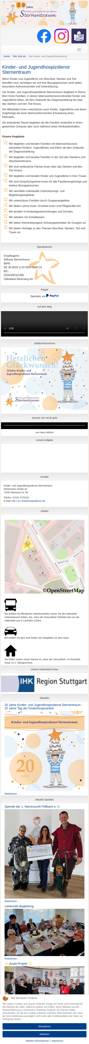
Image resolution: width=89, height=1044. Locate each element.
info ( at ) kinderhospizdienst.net (28, 501)
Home (7, 56)
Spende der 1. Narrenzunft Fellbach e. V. (32, 806)
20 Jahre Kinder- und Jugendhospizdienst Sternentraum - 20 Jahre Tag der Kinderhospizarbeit (43, 706)
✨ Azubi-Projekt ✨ (18, 963)
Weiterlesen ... (12, 793)
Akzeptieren (44, 1026)
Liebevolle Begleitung (19, 906)
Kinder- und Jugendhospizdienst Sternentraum (36, 69)
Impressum (57, 1040)
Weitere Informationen (37, 1040)
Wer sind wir (19, 56)
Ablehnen (44, 1034)
